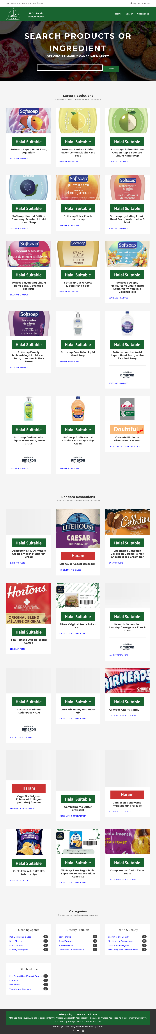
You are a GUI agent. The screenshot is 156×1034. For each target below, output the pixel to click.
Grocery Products (19, 879)
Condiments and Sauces (70, 569)
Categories (143, 14)
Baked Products (17, 561)
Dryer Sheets (28, 940)
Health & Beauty (123, 928)
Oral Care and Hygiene (127, 944)
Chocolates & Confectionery (72, 632)
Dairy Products (116, 561)
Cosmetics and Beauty (127, 935)
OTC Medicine (23, 967)
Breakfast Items (17, 648)
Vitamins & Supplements (120, 810)
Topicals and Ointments (28, 987)
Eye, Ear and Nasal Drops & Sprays (28, 975)
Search (129, 14)
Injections (28, 979)
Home (118, 14)
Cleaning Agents (24, 928)
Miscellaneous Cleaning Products (124, 445)
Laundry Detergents (118, 654)
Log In (146, 3)
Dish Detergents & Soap (21, 736)
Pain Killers (28, 983)
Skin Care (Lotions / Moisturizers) (127, 948)
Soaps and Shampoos (19, 157)
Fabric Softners (28, 944)
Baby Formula (78, 935)
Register (136, 3)
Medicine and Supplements (22, 807)
